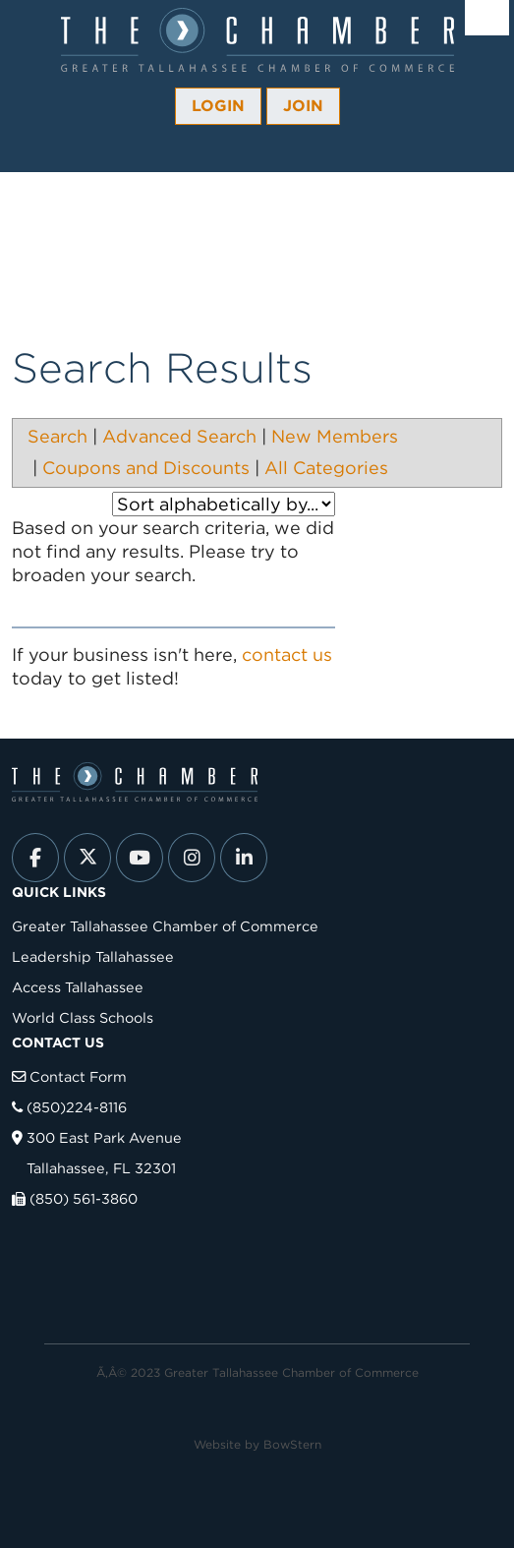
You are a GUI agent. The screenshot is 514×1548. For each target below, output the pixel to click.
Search (57, 436)
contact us (287, 654)
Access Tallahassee (77, 987)
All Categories (326, 467)
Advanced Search (179, 436)
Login (218, 105)
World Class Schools (82, 1017)
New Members (334, 436)
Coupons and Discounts (146, 467)
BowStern (292, 1444)
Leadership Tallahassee (93, 956)
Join (303, 105)
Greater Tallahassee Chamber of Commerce (165, 926)
